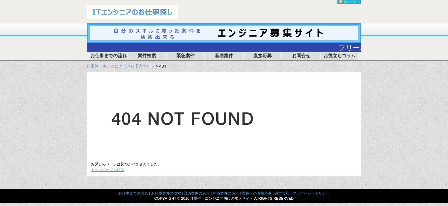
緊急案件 (185, 55)
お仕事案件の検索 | (167, 193)
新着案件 (224, 55)
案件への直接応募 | (258, 193)
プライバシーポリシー (311, 193)
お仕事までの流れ (108, 55)
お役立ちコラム (339, 55)
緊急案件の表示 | (198, 193)
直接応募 (262, 55)
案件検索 (147, 55)
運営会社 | (284, 193)
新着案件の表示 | (227, 193)
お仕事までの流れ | (134, 193)
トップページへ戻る (107, 170)
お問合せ (301, 55)
